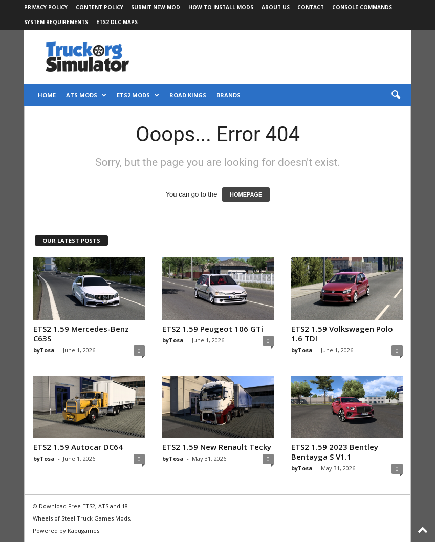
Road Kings (187, 95)
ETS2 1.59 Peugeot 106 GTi (212, 328)
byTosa (44, 350)
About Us (276, 7)
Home (47, 95)
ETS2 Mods (138, 95)
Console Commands (362, 7)
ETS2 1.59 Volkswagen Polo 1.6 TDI (342, 333)
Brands (228, 95)
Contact (310, 7)
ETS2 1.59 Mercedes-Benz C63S (81, 333)
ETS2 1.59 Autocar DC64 (78, 447)
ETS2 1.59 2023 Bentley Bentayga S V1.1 (334, 452)
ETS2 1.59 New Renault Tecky (216, 447)
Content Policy (99, 7)
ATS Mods (86, 95)
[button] (395, 95)
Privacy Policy (46, 7)
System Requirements (56, 22)
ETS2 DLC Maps (117, 22)
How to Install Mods (220, 7)
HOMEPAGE (246, 194)
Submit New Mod (155, 7)
